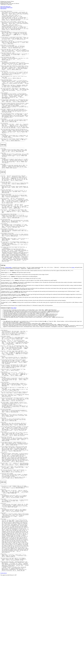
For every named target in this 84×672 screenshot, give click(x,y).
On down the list (3, 668)
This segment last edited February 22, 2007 (8, 670)
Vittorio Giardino (8, 315)
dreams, (73, 315)
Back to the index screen (5, 6)
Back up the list (3, 8)
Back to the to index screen (6, 7)
